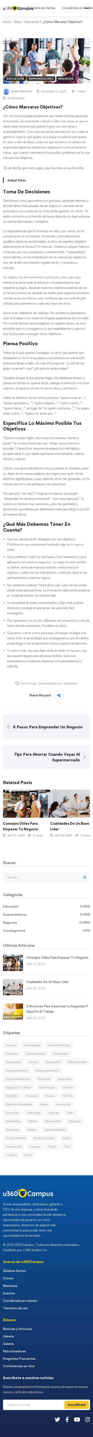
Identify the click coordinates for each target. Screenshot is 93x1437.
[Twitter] (57, 1419)
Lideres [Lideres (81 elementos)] (53, 1112)
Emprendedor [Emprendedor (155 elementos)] (77, 1062)
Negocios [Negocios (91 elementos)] (12, 1129)
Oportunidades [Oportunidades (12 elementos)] (54, 1129)
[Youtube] (77, 1419)
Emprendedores (41, 78)
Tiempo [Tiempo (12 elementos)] (35, 1146)
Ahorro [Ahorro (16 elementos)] (11, 1045)
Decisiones (28, 683)
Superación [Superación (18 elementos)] (14, 1146)
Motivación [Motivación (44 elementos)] (53, 1121)
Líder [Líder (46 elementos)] (70, 1112)
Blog (17, 22)
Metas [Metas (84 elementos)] (32, 1121)
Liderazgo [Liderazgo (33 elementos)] (33, 1112)
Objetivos (70, 683)
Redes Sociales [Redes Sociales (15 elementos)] (44, 1138)
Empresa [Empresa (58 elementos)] (44, 1079)
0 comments (14, 98)
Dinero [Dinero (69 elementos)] (33, 1062)
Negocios (65, 78)
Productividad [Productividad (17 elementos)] (16, 1138)
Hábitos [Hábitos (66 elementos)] (68, 1095)
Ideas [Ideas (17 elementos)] (44, 1104)
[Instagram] (88, 1419)
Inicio (7, 22)
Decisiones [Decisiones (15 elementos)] (13, 1062)
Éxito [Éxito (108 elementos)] (28, 1155)
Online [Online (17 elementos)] (31, 1129)
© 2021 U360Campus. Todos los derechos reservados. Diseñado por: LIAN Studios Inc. (41, 1247)
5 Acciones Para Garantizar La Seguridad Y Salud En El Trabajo (57, 1008)
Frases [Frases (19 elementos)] (50, 1095)
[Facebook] (67, 1419)
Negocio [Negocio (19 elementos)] (75, 1121)
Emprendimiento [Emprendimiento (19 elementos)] (47, 1070)
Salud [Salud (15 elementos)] (66, 1138)
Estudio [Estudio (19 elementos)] (68, 1087)
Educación (31, 22)
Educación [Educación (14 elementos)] (53, 1062)
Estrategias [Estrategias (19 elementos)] (47, 1087)
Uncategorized (46, 930)
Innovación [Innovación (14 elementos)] (63, 1104)
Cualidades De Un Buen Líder (47, 982)
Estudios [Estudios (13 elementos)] (12, 1095)
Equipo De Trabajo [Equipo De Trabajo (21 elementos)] (18, 1087)
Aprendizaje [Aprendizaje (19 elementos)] (32, 1045)
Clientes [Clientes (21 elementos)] (12, 1053)
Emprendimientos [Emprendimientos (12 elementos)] (18, 1079)
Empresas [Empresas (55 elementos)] (64, 1079)
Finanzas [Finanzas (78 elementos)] (32, 1095)
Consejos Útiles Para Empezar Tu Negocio (20, 826)
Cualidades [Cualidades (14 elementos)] (61, 1053)
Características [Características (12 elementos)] (59, 1045)
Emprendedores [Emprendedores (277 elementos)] (17, 1070)
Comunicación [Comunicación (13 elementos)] (35, 1053)
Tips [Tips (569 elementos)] (67, 1146)
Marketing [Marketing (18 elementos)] (13, 1121)
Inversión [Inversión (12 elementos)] (12, 1112)
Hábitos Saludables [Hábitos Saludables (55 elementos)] (19, 1104)
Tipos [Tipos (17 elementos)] (52, 1146)
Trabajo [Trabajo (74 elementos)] (11, 1155)
